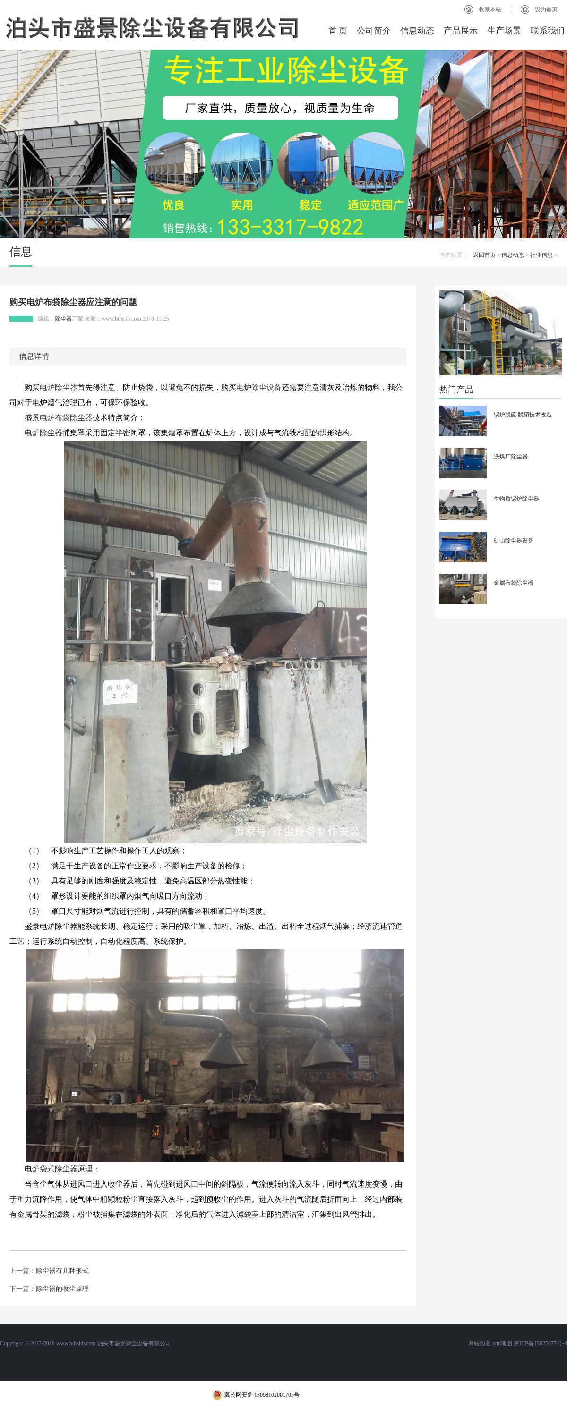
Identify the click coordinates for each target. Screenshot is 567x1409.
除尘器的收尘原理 (62, 1288)
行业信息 (541, 255)
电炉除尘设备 (259, 387)
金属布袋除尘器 (513, 582)
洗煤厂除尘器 (511, 456)
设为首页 (546, 9)
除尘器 (63, 318)
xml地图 (502, 1343)
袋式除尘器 (58, 1169)
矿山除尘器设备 (513, 540)
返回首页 (484, 255)
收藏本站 (490, 9)
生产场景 (504, 30)
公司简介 (374, 30)
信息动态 (417, 30)
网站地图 (479, 1343)
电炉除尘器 (58, 387)
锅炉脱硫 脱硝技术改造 (523, 414)
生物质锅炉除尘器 (516, 498)
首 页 (338, 30)
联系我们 (548, 30)
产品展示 (461, 30)
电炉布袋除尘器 (66, 418)
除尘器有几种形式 (62, 1270)
